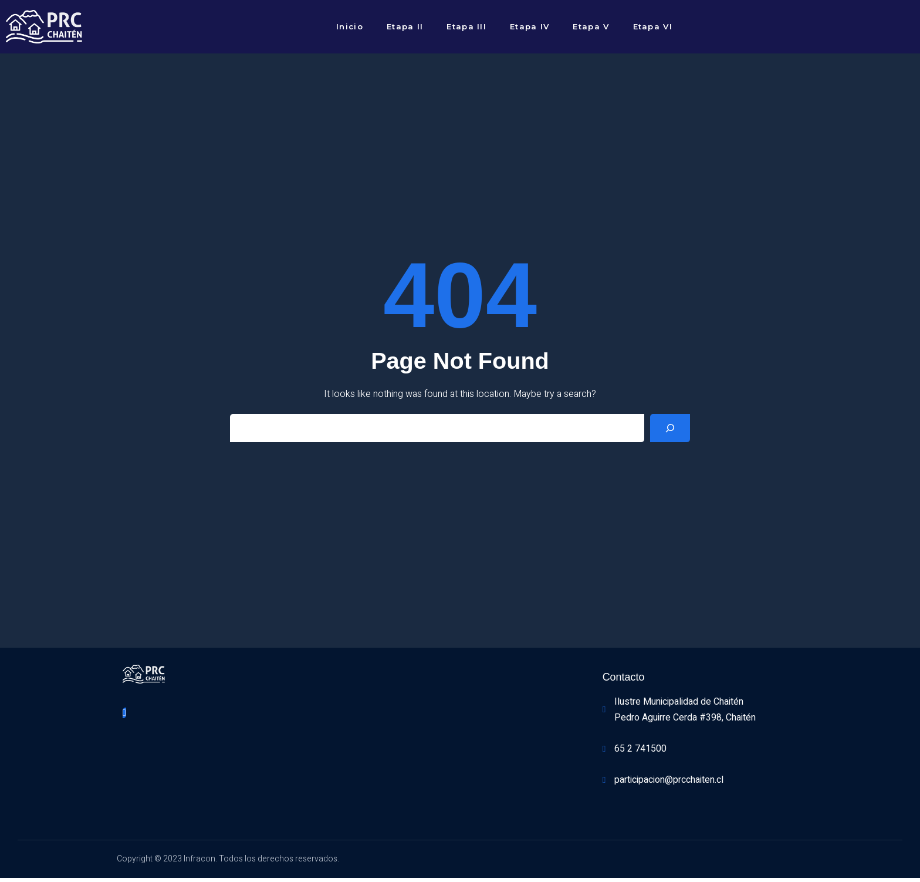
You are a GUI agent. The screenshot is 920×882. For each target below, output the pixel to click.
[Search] (670, 430)
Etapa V (591, 26)
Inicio (349, 26)
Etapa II (405, 26)
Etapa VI (652, 26)
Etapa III (466, 26)
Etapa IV (529, 26)
